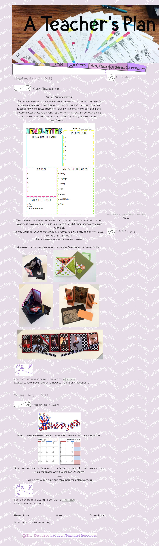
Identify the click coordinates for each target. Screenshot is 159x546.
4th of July (30, 503)
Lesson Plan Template (37, 383)
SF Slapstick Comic (67, 116)
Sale (41, 503)
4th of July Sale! (45, 405)
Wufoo (126, 218)
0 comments (54, 500)
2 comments (55, 379)
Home (59, 515)
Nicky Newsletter (46, 88)
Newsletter (59, 383)
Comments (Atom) (40, 522)
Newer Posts (21, 515)
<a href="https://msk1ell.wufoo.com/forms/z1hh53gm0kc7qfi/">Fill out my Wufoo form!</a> (126, 147)
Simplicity (61, 120)
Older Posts (97, 515)
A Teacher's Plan (91, 9)
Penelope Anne (88, 116)
